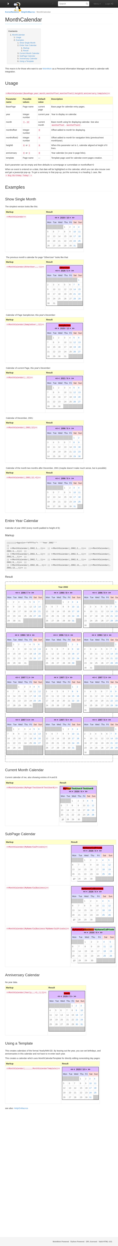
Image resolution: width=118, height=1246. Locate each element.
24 (74, 240)
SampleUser (65, 324)
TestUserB (88, 787)
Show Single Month (27, 43)
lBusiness (89, 928)
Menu (97, 3)
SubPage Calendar (27, 56)
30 (70, 244)
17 (74, 235)
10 (74, 230)
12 (48, 235)
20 (54, 240)
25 (79, 240)
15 (65, 235)
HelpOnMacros (28, 12)
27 (54, 244)
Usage (18, 37)
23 (70, 240)
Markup (26, 48)
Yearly (67, 992)
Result (25, 51)
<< (56, 216)
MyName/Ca (78, 928)
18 (79, 235)
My (64, 787)
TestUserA (77, 787)
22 (65, 240)
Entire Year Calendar (28, 45)
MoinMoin (47, 68)
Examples (20, 40)
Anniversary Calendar (28, 59)
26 (48, 244)
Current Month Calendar (29, 53)
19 (48, 240)
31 (74, 244)
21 (59, 240)
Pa (67, 787)
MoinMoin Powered (61, 1242)
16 (70, 235)
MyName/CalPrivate (92, 846)
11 (79, 230)
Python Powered (77, 1242)
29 (65, 244)
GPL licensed (91, 1242)
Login (107, 4)
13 (54, 235)
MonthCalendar (44, 12)
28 (59, 244)
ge (70, 787)
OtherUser (64, 266)
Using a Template (26, 61)
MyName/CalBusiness (92, 887)
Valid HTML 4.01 (105, 1242)
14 (59, 235)
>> (73, 216)
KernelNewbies (12, 12)
